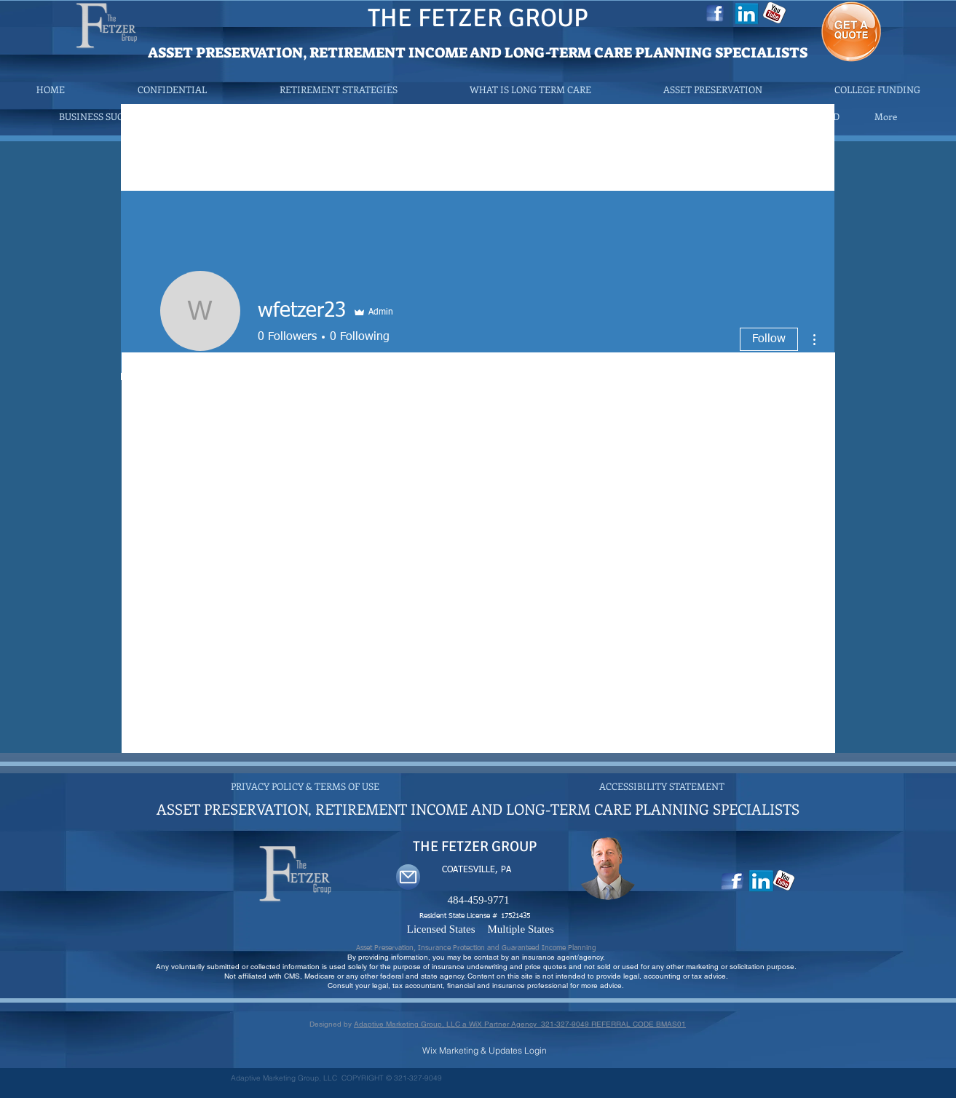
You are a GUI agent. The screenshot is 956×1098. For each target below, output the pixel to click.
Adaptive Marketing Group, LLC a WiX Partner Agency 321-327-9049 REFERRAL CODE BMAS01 (520, 1024)
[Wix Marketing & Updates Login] (484, 1050)
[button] (338, 89)
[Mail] (408, 877)
